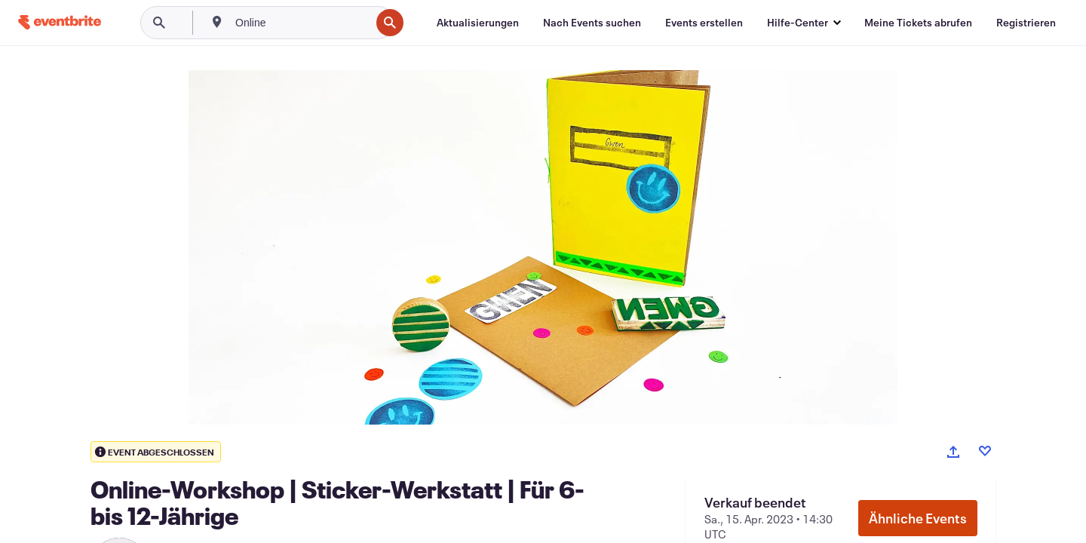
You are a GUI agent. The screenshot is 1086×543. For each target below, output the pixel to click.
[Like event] (985, 451)
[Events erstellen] (704, 23)
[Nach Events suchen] (592, 23)
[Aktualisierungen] (478, 23)
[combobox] (301, 22)
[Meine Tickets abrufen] (918, 23)
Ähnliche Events (918, 518)
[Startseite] (59, 22)
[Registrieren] (1026, 23)
